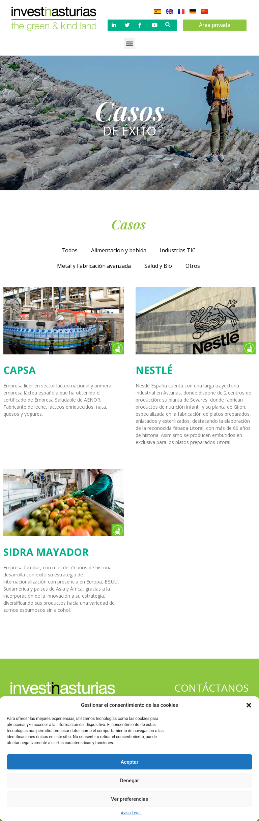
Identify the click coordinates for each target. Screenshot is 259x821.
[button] (249, 705)
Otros (192, 266)
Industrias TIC (178, 250)
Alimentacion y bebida (118, 250)
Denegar (129, 781)
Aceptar (130, 762)
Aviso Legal (131, 813)
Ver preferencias (129, 799)
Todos (69, 250)
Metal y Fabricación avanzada (94, 266)
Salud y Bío (158, 266)
